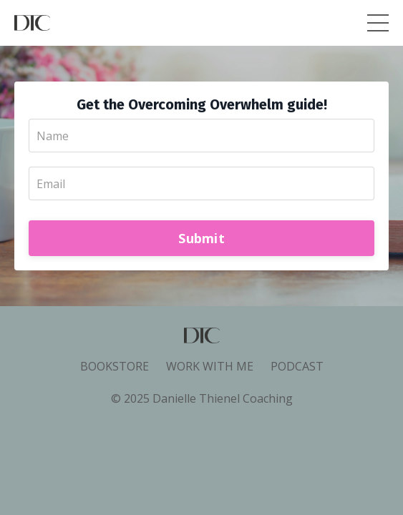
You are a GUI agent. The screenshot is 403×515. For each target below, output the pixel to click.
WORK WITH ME (209, 366)
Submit (201, 238)
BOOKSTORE (114, 366)
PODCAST (297, 366)
